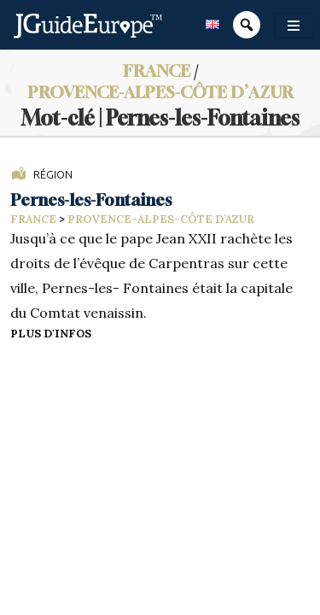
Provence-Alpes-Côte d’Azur (160, 92)
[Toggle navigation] (293, 25)
